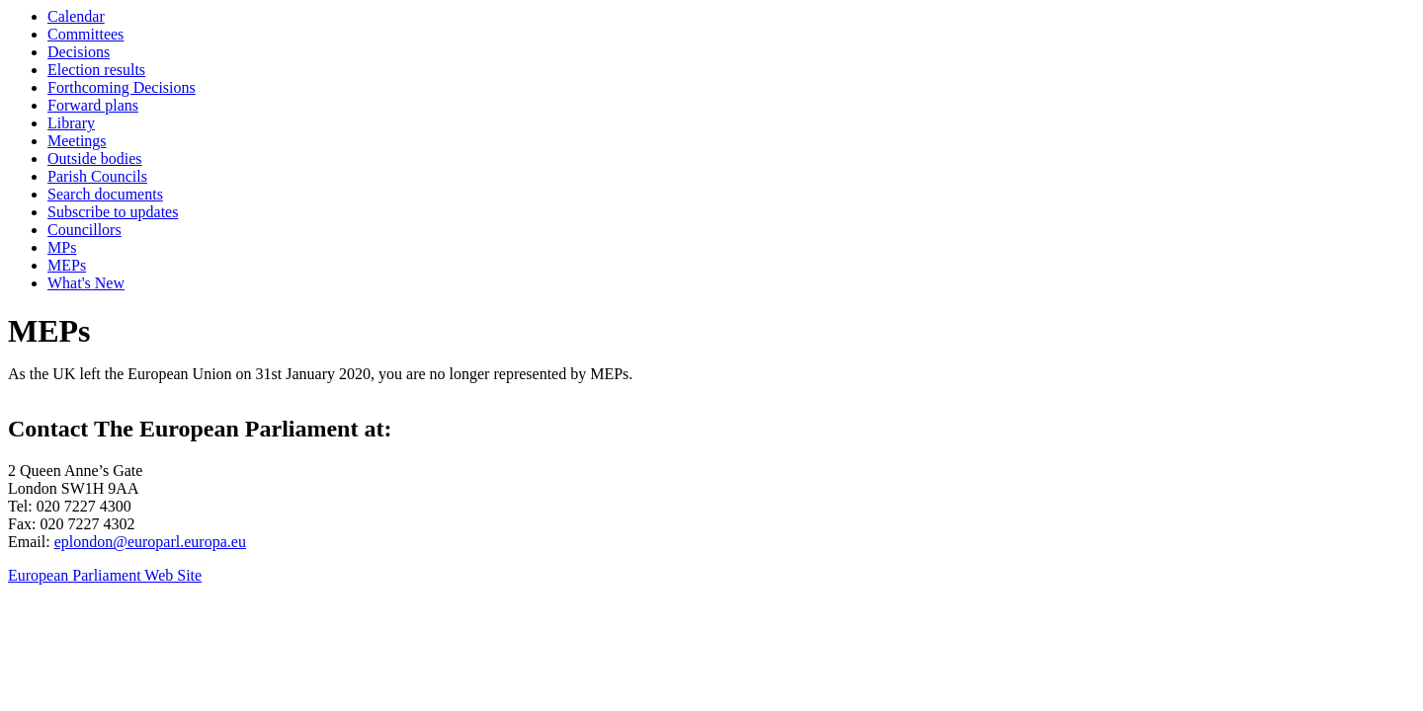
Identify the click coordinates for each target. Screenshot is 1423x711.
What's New (86, 283)
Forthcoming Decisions (121, 87)
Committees (85, 34)
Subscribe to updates (112, 211)
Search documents (105, 194)
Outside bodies (94, 158)
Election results (96, 69)
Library (71, 123)
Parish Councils (97, 176)
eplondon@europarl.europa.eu (150, 541)
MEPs (66, 265)
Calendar (76, 16)
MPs (61, 247)
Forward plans (92, 105)
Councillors (84, 229)
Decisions (78, 51)
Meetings (77, 140)
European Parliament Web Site (105, 575)
